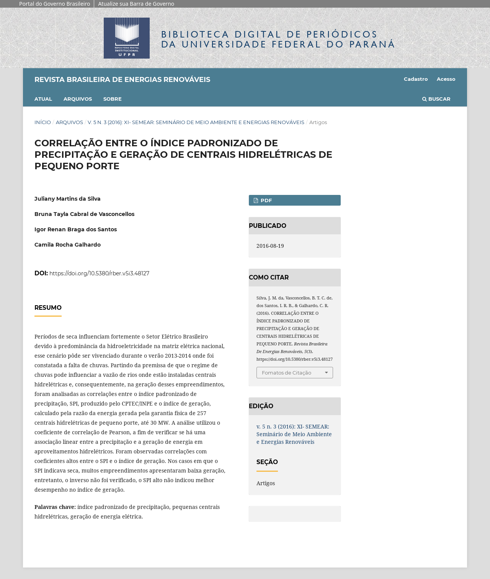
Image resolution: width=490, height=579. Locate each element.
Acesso (446, 79)
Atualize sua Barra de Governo (136, 3)
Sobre (112, 99)
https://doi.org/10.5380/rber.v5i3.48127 (99, 273)
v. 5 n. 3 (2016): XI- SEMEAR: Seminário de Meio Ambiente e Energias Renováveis (196, 122)
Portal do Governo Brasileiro (54, 3)
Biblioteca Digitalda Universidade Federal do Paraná (278, 39)
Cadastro (416, 79)
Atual (43, 99)
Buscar (436, 99)
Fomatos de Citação (286, 373)
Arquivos (78, 99)
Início (42, 122)
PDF (265, 200)
